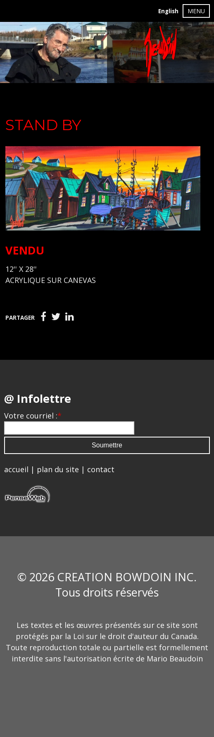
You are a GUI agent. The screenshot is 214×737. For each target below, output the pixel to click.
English (168, 11)
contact (100, 469)
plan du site (58, 469)
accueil (16, 469)
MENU (196, 11)
